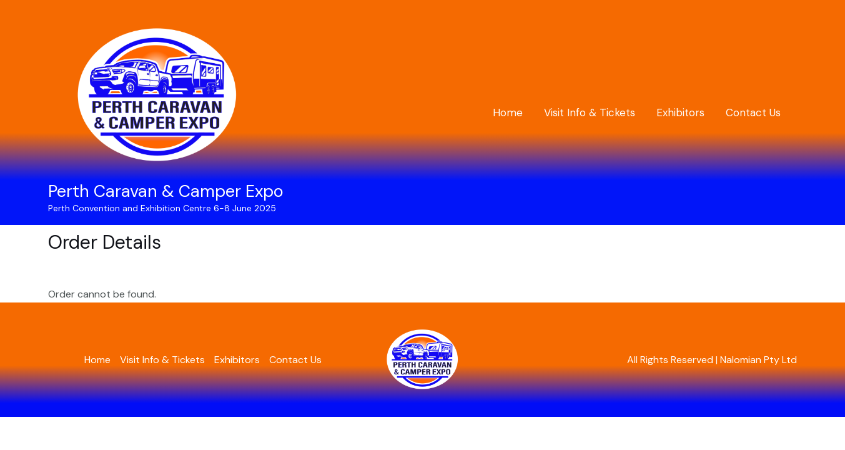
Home (508, 112)
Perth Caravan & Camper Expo (166, 191)
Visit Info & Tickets (589, 112)
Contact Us (753, 112)
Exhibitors (680, 112)
